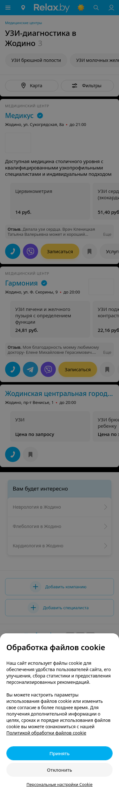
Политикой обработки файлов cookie (46, 733)
